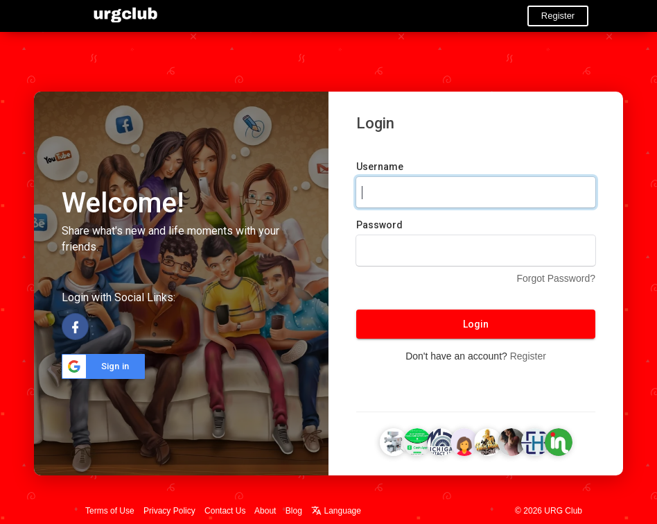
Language (336, 511)
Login (476, 324)
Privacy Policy (169, 511)
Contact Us (224, 511)
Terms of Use (109, 511)
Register (558, 15)
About (265, 511)
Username (379, 166)
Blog (294, 511)
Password (379, 224)
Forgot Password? (555, 278)
